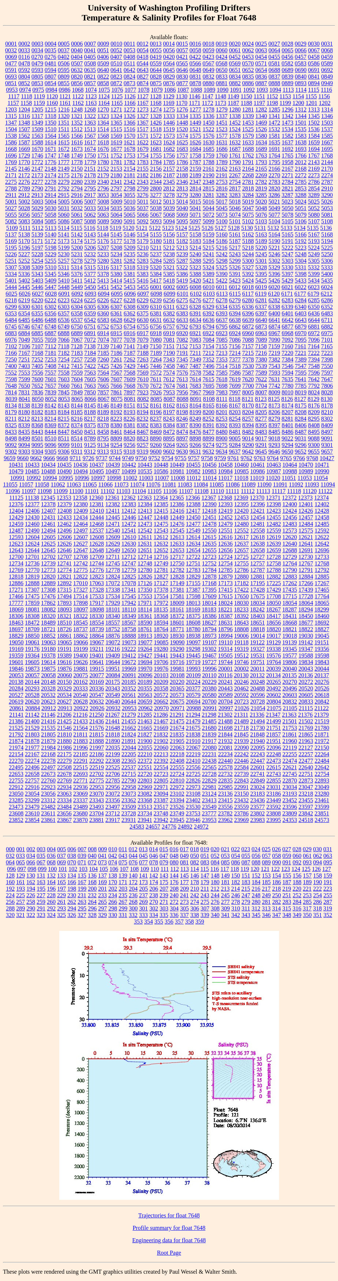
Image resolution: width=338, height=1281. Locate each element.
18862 (80, 636)
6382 (169, 313)
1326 (129, 116)
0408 (129, 57)
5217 (235, 248)
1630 (208, 142)
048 (174, 856)
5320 (156, 267)
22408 (177, 761)
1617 (90, 142)
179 (204, 882)
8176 (314, 405)
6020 (274, 287)
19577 (289, 655)
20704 (225, 701)
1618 (103, 142)
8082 (143, 399)
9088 (314, 438)
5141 (64, 234)
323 (41, 915)
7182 (64, 353)
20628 (80, 701)
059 (286, 856)
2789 (24, 188)
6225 (90, 300)
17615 (225, 596)
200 (92, 889)
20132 (257, 675)
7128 (76, 346)
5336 (24, 274)
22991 (241, 787)
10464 (289, 465)
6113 (222, 294)
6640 (261, 320)
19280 (161, 649)
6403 (301, 313)
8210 (327, 412)
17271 (16, 590)
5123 (168, 228)
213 (225, 889)
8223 (116, 419)
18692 (322, 622)
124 (296, 869)
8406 (301, 425)
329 (102, 915)
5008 (103, 201)
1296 (287, 109)
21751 (273, 728)
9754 (167, 458)
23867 (64, 820)
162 (30, 882)
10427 (327, 458)
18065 (322, 603)
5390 (222, 274)
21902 (161, 741)
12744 (96, 563)
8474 (182, 432)
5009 (116, 201)
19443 (177, 655)
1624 (169, 142)
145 (184, 875)
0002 (24, 44)
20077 (97, 675)
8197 (169, 412)
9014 (248, 438)
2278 (50, 182)
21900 (145, 741)
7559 (77, 372)
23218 (305, 794)
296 (92, 908)
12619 (273, 537)
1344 (301, 116)
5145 (116, 234)
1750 (90, 155)
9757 (194, 458)
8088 (182, 399)
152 (256, 875)
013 (143, 849)
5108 (327, 221)
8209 (314, 412)
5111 (25, 228)
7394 (314, 359)
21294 (192, 715)
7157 (248, 346)
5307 (11, 267)
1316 (24, 116)
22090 (241, 747)
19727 (209, 662)
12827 (161, 576)
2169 (314, 169)
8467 (143, 432)
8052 (51, 399)
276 (215, 902)
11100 (76, 491)
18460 (322, 616)
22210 (145, 754)
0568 (222, 63)
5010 (129, 201)
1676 (103, 149)
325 (61, 915)
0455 (274, 57)
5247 (287, 254)
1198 (272, 103)
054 (235, 856)
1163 (91, 103)
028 (297, 849)
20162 (80, 682)
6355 (37, 313)
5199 (64, 248)
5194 (327, 241)
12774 (64, 570)
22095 (257, 747)
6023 (314, 287)
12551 (225, 530)
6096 (130, 294)
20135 (289, 675)
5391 (235, 274)
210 (194, 889)
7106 (24, 346)
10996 (82, 478)
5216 (222, 248)
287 (327, 902)
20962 (145, 708)
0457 (301, 57)
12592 (322, 530)
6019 (261, 287)
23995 (273, 820)
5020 (261, 201)
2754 (235, 182)
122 (275, 869)
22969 (145, 787)
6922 (208, 333)
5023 (287, 201)
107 (124, 869)
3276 (143, 195)
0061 (235, 50)
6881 (314, 326)
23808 (273, 813)
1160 (52, 103)
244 (215, 895)
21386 (16, 721)
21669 (161, 728)
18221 (225, 609)
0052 (116, 50)
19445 (193, 655)
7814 (11, 392)
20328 (48, 688)
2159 (195, 169)
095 (327, 862)
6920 (182, 333)
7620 (248, 379)
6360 (103, 313)
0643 (143, 70)
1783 (143, 162)
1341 (274, 116)
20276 (322, 682)
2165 (261, 169)
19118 (241, 642)
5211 (155, 248)
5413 (103, 280)
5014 (182, 201)
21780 (322, 728)
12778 (112, 570)
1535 (301, 129)
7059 (50, 340)
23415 (225, 800)
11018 (241, 478)
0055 (156, 50)
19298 (193, 649)
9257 (143, 445)
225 (20, 895)
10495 (96, 471)
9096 (50, 445)
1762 (248, 155)
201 (102, 889)
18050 (273, 603)
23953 (209, 820)
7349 (195, 359)
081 (184, 862)
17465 (322, 590)
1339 (248, 116)
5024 (301, 201)
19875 (48, 669)
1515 (116, 129)
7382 (274, 359)
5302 (274, 261)
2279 (64, 182)
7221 (301, 353)
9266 (195, 445)
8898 (195, 438)
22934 (64, 787)
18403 (257, 616)
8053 (64, 399)
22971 (161, 787)
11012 (193, 478)
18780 (193, 629)
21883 (80, 741)
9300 (314, 445)
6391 (195, 313)
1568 (103, 136)
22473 (273, 761)
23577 (257, 807)
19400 (80, 655)
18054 (289, 603)
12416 (177, 511)
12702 (48, 557)
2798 (129, 188)
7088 (248, 340)
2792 (64, 188)
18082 (48, 609)
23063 (64, 794)
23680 (80, 813)
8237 (156, 419)
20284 (16, 688)
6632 (169, 320)
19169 (16, 649)
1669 (24, 149)
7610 (143, 379)
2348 (208, 182)
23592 (273, 807)
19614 (48, 662)
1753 (129, 155)
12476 (177, 524)
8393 (235, 425)
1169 (168, 103)
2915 (64, 195)
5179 (143, 241)
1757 (182, 155)
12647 (80, 550)
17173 (225, 583)
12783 (193, 570)
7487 (195, 366)
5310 (50, 267)
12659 (273, 550)
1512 (77, 129)
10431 (16, 465)
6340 (301, 307)
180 (215, 882)
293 (61, 908)
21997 (96, 747)
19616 (64, 662)
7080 (156, 340)
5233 (103, 254)
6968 (287, 333)
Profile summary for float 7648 (168, 1228)
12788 (273, 570)
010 (112, 849)
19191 (64, 649)
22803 (145, 780)
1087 (183, 90)
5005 (64, 201)
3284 (248, 195)
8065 (77, 399)
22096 (273, 747)
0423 (208, 57)
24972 (201, 826)
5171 (37, 241)
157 (307, 875)
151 (245, 875)
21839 (209, 734)
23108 (193, 794)
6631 (156, 320)
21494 (257, 721)
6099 (169, 294)
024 (256, 849)
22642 (322, 767)
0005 (64, 44)
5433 (301, 280)
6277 (208, 300)
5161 (235, 234)
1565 (64, 136)
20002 (241, 669)
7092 (287, 340)
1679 (143, 149)
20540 (80, 695)
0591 (11, 70)
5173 (64, 241)
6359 (90, 313)
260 (51, 902)
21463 (145, 721)
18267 (273, 609)
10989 (305, 471)
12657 (241, 550)
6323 (182, 307)
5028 (24, 208)
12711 (112, 557)
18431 (289, 616)
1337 (222, 116)
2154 (129, 169)
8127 (300, 399)
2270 (274, 175)
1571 (143, 136)
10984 (225, 471)
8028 (327, 392)
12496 (64, 530)
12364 (160, 497)
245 (225, 895)
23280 (322, 794)
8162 (169, 405)
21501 (289, 721)
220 (297, 889)
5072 (208, 215)
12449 (177, 517)
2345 (169, 182)
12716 (161, 557)
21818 (112, 734)
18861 (64, 636)
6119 (260, 294)
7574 (169, 372)
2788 (11, 188)
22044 (128, 747)
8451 (90, 432)
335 (163, 915)
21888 (96, 741)
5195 (11, 248)
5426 (274, 280)
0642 (129, 70)
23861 (48, 820)
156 (297, 875)
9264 (169, 445)
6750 (77, 326)
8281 (287, 419)
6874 (274, 326)
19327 (257, 649)
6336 (248, 307)
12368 (225, 497)
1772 (37, 162)
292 (51, 908)
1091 (235, 90)
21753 (289, 728)
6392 (208, 313)
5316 (103, 267)
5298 (222, 261)
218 (276, 889)
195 (41, 889)
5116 (89, 228)
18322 (80, 616)
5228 (37, 254)
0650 (222, 70)
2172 (24, 175)
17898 (80, 603)
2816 (222, 188)
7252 (37, 359)
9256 (129, 445)
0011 (129, 44)
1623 (156, 142)
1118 (26, 96)
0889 (287, 83)
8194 (143, 412)
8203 (235, 412)
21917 (209, 741)
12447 (145, 517)
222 (317, 889)
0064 (274, 50)
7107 (38, 346)
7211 (195, 353)
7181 (50, 353)
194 (30, 889)
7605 (90, 379)
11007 (162, 478)
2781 (248, 182)
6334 (222, 307)
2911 (10, 195)
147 (204, 875)
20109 (193, 675)
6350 (314, 307)
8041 (24, 399)
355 (158, 921)
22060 (161, 747)
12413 (145, 511)
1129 (168, 96)
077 (143, 862)
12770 (32, 570)
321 (20, 915)
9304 (37, 451)
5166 (301, 234)
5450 (90, 287)
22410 (193, 761)
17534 (112, 596)
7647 (327, 379)
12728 (273, 557)
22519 (96, 767)
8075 (117, 399)
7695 (208, 386)
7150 (155, 346)
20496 (289, 688)
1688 (248, 149)
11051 (289, 478)
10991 (17, 478)
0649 (208, 70)
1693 (301, 149)
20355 (145, 688)
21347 (273, 715)
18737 (80, 629)
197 (61, 889)
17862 (48, 603)
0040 (77, 50)
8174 (287, 405)
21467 (161, 721)
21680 (209, 728)
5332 (314, 267)
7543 (274, 366)
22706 (112, 774)
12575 (305, 530)
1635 (274, 142)
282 (276, 902)
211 (204, 889)
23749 (177, 813)
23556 (225, 807)
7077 (116, 340)
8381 (129, 425)
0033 (24, 50)
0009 (103, 44)
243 (204, 895)
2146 (24, 169)
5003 (37, 201)
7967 (195, 392)
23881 (96, 820)
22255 (289, 754)
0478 (24, 63)
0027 (274, 44)
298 (112, 908)
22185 (80, 754)
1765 (287, 155)
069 (61, 862)
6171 (287, 294)
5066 (143, 215)
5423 (235, 280)
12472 (128, 524)
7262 (129, 359)
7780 (287, 386)
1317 (37, 116)
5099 (208, 221)
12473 (145, 524)
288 (10, 908)
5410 (64, 280)
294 (71, 908)
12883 (289, 576)
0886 (248, 83)
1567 (90, 136)
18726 (64, 629)
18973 (209, 636)
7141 (129, 346)
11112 (248, 491)
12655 (209, 550)
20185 (128, 682)
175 (163, 882)
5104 (274, 221)
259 (41, 902)
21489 (241, 721)
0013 (156, 44)
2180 (116, 175)
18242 (257, 609)
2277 (37, 182)
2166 (274, 169)
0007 (90, 44)
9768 (312, 458)
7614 (195, 379)
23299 (32, 800)
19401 (96, 655)
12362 (128, 497)
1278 (208, 109)
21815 (96, 734)
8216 (77, 419)
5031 (64, 208)
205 (143, 889)
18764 (161, 629)
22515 (80, 767)
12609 (112, 537)
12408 (64, 511)
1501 (301, 123)
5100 (222, 221)
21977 (32, 747)
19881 (80, 669)
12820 (48, 576)
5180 (156, 241)
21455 (128, 721)
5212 (169, 248)
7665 (103, 386)
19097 (193, 642)
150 (235, 875)
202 (112, 889)
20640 (112, 701)
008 (92, 849)
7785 (301, 386)
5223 (301, 248)
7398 (327, 359)
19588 (305, 655)
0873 (129, 83)
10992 (33, 478)
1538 (11, 136)
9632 (208, 451)
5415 (129, 280)
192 (10, 889)
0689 (287, 70)
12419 (225, 511)
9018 (274, 438)
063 (327, 856)
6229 (143, 300)
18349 (128, 616)
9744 (115, 458)
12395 (241, 504)
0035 (50, 50)
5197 (37, 248)
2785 (301, 182)
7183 (77, 353)
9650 (287, 451)
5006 (77, 201)
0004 (50, 44)
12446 (128, 517)
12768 (322, 563)
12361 (112, 497)
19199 (80, 649)
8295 (314, 419)
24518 (305, 820)
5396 (274, 274)
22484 (322, 761)
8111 (222, 399)
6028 (51, 294)
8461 (116, 432)
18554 (96, 622)
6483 (327, 313)
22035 (112, 747)
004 (51, 849)
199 (82, 889)
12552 (241, 530)
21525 (16, 728)
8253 (222, 419)
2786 (314, 182)
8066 (90, 399)
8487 (301, 432)
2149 (64, 169)
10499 (128, 471)
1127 (143, 96)
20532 (48, 695)
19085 (161, 642)
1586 (11, 142)
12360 (96, 497)
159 (327, 875)
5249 (314, 254)
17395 (209, 590)
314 (276, 908)
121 (265, 869)
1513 (90, 129)
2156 (156, 169)
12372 (289, 497)
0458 (314, 57)
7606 (103, 379)
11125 (16, 497)
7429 (129, 366)
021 (225, 849)
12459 (16, 524)
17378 (161, 590)
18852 (48, 636)
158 (317, 875)
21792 (16, 734)
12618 (257, 537)
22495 (16, 767)
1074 (91, 90)
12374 (321, 497)
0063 (261, 50)
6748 (50, 326)
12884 (305, 576)
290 (30, 908)
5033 (90, 208)
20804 (273, 701)
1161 (65, 103)
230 (71, 895)
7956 (182, 392)
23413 (209, 800)
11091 (280, 484)
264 (92, 902)
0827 (143, 76)
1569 (116, 136)
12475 (161, 524)
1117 (13, 96)
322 (30, 915)
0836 (261, 76)
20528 (32, 695)
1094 (275, 90)
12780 (145, 570)
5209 (129, 248)
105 (103, 869)
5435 (327, 280)
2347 (195, 182)
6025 (11, 294)
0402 (64, 57)
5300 (248, 261)
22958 (128, 787)
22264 (322, 754)
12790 (289, 570)
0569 (235, 63)
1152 (272, 96)
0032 (11, 50)
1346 (327, 116)
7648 (11, 386)
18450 (305, 616)
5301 (261, 261)
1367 (143, 123)
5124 (181, 228)
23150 (241, 794)
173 (143, 882)
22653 (16, 774)
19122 (257, 642)
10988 (289, 471)
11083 (185, 484)
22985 (225, 787)
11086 (232, 484)
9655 (314, 451)
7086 (235, 340)
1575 (195, 136)
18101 (113, 609)
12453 (241, 517)
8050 (38, 399)
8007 (261, 392)
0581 (274, 63)
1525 (248, 129)
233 (102, 895)
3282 (222, 195)
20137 (321, 675)
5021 (274, 201)
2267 (235, 175)
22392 (161, 761)
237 (143, 895)
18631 (225, 622)
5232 (90, 254)
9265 (182, 445)
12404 (16, 511)
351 (317, 915)
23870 (80, 820)
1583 (301, 136)
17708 (273, 596)
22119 (289, 747)
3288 (301, 195)
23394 (177, 800)
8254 (235, 419)
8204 (248, 412)
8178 (327, 405)
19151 (321, 642)
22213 (161, 754)
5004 (50, 201)
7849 (77, 392)
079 (163, 862)
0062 (248, 50)
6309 (143, 307)
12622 (322, 537)
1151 (259, 96)
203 (123, 889)
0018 (208, 44)
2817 (235, 188)
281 (266, 902)
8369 (50, 425)
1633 (248, 142)
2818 (248, 188)
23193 (289, 794)
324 (51, 915)
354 (148, 921)
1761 (235, 155)
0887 (261, 83)
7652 (37, 386)
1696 (11, 155)
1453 (248, 123)
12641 (305, 544)
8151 (129, 405)
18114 (145, 609)
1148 (220, 96)
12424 (289, 511)
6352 (327, 307)
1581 (274, 136)
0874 (143, 83)
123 (285, 869)
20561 (128, 695)
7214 (235, 353)
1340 (261, 116)
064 (10, 862)
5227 (24, 254)
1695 (327, 149)
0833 (222, 76)
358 (189, 921)
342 (235, 915)
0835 (248, 76)
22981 (209, 787)
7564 (103, 372)
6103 (209, 294)
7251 (24, 359)
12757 (257, 563)
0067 (314, 50)
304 (174, 908)
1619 (116, 142)
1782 (129, 162)
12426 (305, 511)
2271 (287, 175)
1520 (182, 129)
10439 (112, 465)
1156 (324, 96)
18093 (64, 609)
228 (51, 895)
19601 (16, 662)
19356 (322, 649)
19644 (112, 662)
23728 (128, 813)
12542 (145, 530)
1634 (261, 142)
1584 (314, 136)
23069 (80, 794)
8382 (143, 425)
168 (92, 882)
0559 (156, 63)
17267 (322, 583)
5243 (235, 254)
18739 (96, 629)
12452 (225, 517)
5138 (24, 234)
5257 (64, 261)
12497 (80, 530)
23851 (322, 813)
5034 (103, 208)
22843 (241, 780)
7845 (64, 392)
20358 (161, 688)
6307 (116, 307)
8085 (156, 399)
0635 (90, 70)
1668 (11, 149)
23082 (145, 794)
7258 (90, 359)
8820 (129, 438)
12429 (16, 517)
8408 (314, 425)
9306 (64, 451)
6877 (287, 326)
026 (276, 849)
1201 (311, 103)
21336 (257, 715)
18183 (209, 609)
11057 (26, 484)
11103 (123, 491)
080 (174, 862)
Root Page (169, 1253)
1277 (195, 109)
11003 (146, 478)
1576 (208, 136)
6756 (156, 326)
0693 (11, 76)
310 (235, 908)
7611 (155, 379)
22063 (177, 747)
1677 (116, 149)
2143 (314, 162)
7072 (90, 340)
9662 (36, 458)
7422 (90, 366)
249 (266, 895)
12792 (322, 570)
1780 (103, 162)
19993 (193, 669)
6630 (143, 320)
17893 (64, 603)
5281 (116, 261)
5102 (248, 221)
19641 (96, 662)
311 (245, 908)
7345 (182, 359)
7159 (274, 346)
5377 (90, 274)
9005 (235, 438)
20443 (225, 688)
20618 (322, 695)
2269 (261, 175)
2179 (103, 175)
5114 (63, 228)
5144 (103, 234)
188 (297, 882)
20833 (305, 701)
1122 (78, 96)
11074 (137, 484)
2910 (327, 188)
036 (51, 856)
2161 (208, 169)
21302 (225, 715)
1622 (143, 142)
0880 (208, 83)
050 (194, 856)
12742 (80, 563)
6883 (11, 333)
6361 (116, 313)
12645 (48, 550)
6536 (64, 320)
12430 (32, 517)
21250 (96, 715)
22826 (193, 780)
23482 (48, 807)
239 (163, 895)
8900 (222, 438)
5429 (287, 280)
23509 (128, 807)
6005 (182, 287)
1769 (11, 162)
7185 (103, 353)
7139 (103, 346)
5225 (327, 248)
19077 (145, 642)
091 (286, 862)
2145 (11, 169)
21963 (305, 741)
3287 (287, 195)
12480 (241, 524)
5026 (327, 201)
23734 (145, 813)
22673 (48, 774)
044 (133, 856)
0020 (235, 44)
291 (41, 908)
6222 (50, 300)
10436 (80, 465)
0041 (90, 50)
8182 (37, 412)
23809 (289, 813)
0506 (64, 63)
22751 (305, 774)
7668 (129, 386)
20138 (16, 682)
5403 (37, 280)
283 (286, 902)
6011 (221, 287)
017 (184, 849)
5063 (103, 215)
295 (82, 908)
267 (123, 902)
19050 (16, 642)
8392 (222, 425)
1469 (261, 123)
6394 (235, 313)
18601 (177, 622)
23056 (48, 794)
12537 (96, 530)
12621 (305, 537)
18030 (241, 603)
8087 (169, 399)
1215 (50, 109)
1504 (11, 129)
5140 (50, 234)
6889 (77, 333)
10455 (193, 465)
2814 (195, 188)
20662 (161, 701)
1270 (103, 109)
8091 (196, 399)
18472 (32, 622)
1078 (143, 90)
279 (245, 902)
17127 (161, 583)
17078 (128, 583)
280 (256, 902)
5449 (77, 287)
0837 (274, 76)
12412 (128, 511)
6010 (208, 287)
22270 (16, 761)
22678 (64, 774)
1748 (64, 155)
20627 (64, 701)
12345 (48, 497)
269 (143, 902)
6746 (24, 326)
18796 (225, 629)
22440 (225, 761)
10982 (193, 471)
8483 (261, 432)
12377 (32, 504)
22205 (128, 754)
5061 (77, 215)
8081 (130, 399)
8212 (24, 419)
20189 (145, 682)
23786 (241, 813)
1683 (182, 149)
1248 (77, 109)
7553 (24, 372)
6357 (64, 313)
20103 (161, 675)
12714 (145, 557)
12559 (273, 530)
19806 (289, 662)
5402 (24, 280)
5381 (129, 274)
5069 (182, 215)
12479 (225, 524)
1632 (235, 142)
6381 (156, 313)
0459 (327, 57)
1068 (77, 90)
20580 (209, 695)
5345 (50, 274)
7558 (64, 372)
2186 (156, 175)
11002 (130, 478)
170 (112, 882)
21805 (48, 734)
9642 (248, 451)
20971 (177, 708)
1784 (156, 162)
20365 (177, 688)
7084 (208, 340)
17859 (32, 603)
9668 (62, 458)
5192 (301, 241)
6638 (235, 320)
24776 (169, 826)
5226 (11, 254)
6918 (156, 333)
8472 (169, 432)
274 (194, 902)
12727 (257, 557)
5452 (116, 287)
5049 (274, 208)
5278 (77, 261)
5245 (261, 254)
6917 (143, 333)
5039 (169, 208)
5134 (299, 228)
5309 (37, 267)
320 (10, 915)
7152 (182, 346)
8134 (11, 405)
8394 (248, 425)
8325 (11, 425)
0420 (169, 57)
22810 (177, 780)
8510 (50, 438)
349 (297, 915)
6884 (24, 333)
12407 (48, 511)
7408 (50, 366)
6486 (37, 320)
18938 (193, 636)
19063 (48, 642)
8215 (64, 419)
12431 (48, 517)
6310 (156, 307)
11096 (12, 491)
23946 (193, 820)
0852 (24, 83)
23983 (257, 820)
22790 (128, 780)
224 (10, 895)
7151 (168, 346)
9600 (156, 451)
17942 (128, 603)
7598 (11, 379)
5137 (11, 234)
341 (225, 915)
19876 (64, 669)
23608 (16, 813)
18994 (225, 636)
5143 (90, 234)
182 (235, 882)
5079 (301, 215)
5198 (50, 248)
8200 (208, 412)
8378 (103, 425)
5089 (103, 221)
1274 (156, 109)
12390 (209, 504)
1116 (326, 90)
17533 (96, 596)
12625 (48, 544)
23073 (128, 794)
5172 (50, 241)
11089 (248, 484)
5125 (194, 228)
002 (30, 849)
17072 (112, 583)
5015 (195, 201)
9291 (261, 445)
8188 (90, 412)
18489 (48, 622)
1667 (327, 142)
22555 (177, 767)
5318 (129, 267)
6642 (287, 320)
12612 (161, 537)
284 (297, 902)
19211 (96, 649)
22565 (209, 767)
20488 (257, 688)
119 (244, 869)
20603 (289, 695)
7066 (64, 340)
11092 (296, 484)
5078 (287, 215)
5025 (314, 201)
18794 (209, 629)
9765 (286, 458)
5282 (129, 261)
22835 (225, 780)
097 (21, 869)
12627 (80, 544)
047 (163, 856)
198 (71, 889)
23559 (241, 807)
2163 (235, 169)
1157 (13, 103)
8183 (50, 412)
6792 (182, 326)
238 (153, 895)
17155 (193, 583)
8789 (90, 438)
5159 (208, 234)
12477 (193, 524)
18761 (145, 629)
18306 (16, 616)
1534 (287, 129)
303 (163, 908)
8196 (156, 412)
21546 (64, 728)
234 (112, 895)
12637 (241, 544)
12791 (305, 570)
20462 (241, 688)
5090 (116, 221)
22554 (161, 767)
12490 (32, 530)
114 (194, 869)
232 (92, 895)
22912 (16, 787)
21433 (80, 721)
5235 (129, 254)
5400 (327, 274)
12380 (80, 504)
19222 (128, 649)
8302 (327, 419)
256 (10, 902)
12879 (225, 576)
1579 (248, 136)
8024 (314, 392)
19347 (305, 649)
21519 (322, 721)
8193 (129, 412)
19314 (225, 649)
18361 (145, 616)
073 (102, 862)
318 (317, 908)
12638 (257, 544)
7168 (37, 353)
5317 (116, 267)
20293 (32, 688)
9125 (90, 445)
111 (165, 869)
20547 (96, 695)
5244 (248, 254)
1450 (208, 123)
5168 (327, 234)
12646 (64, 550)
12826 (145, 576)
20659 (145, 701)
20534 (64, 695)
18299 (321, 609)
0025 (261, 44)
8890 (156, 438)
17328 (96, 590)
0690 (301, 70)
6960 (248, 333)
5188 (248, 241)
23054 (32, 794)
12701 (32, 557)
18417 (273, 616)
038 (71, 856)
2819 (261, 188)
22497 (48, 767)
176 (174, 882)
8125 (274, 399)
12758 (273, 563)
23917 (112, 820)
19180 (48, 649)
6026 (24, 294)
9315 (116, 451)
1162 (78, 103)
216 (256, 889)
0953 (12, 90)
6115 (235, 294)
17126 (145, 583)
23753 (193, 813)
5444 (11, 287)
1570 (129, 136)
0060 (222, 50)
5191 (287, 241)
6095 (117, 294)
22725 (193, 774)
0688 (274, 70)
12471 (112, 524)
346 (266, 915)
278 (235, 902)
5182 (182, 241)
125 (306, 869)
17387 (193, 590)
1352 (77, 123)
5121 (141, 228)
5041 (195, 208)
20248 (257, 682)
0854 (50, 83)
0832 (208, 76)
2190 (208, 175)
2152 (103, 169)
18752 (112, 629)
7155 (221, 346)
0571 (261, 63)
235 (123, 895)
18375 (193, 616)
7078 (129, 340)
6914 (103, 333)
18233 (241, 609)
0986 (64, 90)
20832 (289, 701)
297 (102, 908)
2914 (50, 195)
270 (153, 902)
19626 (80, 662)
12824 (112, 576)
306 (194, 908)
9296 (301, 445)
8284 (301, 419)
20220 (177, 682)
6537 (77, 320)
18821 (289, 629)
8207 (287, 412)
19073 (129, 642)
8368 (37, 425)
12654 (193, 550)
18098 (97, 609)
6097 (143, 294)
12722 (193, 557)
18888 (128, 636)
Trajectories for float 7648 (169, 1215)
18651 (257, 622)
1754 (143, 155)
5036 (129, 208)
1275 (169, 109)
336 (174, 915)
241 (184, 895)
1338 (235, 116)
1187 (233, 103)
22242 (241, 754)
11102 (108, 491)
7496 (208, 366)
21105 (290, 708)
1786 (182, 162)
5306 (327, 261)
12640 (289, 544)
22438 (209, 761)
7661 (77, 386)
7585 (222, 372)
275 (204, 902)
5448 (64, 287)
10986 (257, 471)
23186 (273, 794)
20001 (225, 669)
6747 (37, 326)
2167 (287, 169)
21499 (273, 721)
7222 (314, 353)
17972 (161, 603)
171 (123, 882)
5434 (314, 280)
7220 (287, 353)
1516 (129, 129)
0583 (301, 63)
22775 (96, 780)
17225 (273, 583)
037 (61, 856)
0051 (103, 50)
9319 (143, 451)
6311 (168, 307)
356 (169, 921)
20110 (209, 675)
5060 (64, 215)
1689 (261, 149)
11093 (312, 484)
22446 (241, 761)
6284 (301, 300)
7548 (314, 366)
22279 (64, 761)
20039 (273, 669)
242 (194, 895)
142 (153, 875)
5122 (155, 228)
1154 (298, 96)
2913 (37, 195)
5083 (24, 221)
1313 (314, 109)
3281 (208, 195)
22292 (96, 761)
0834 (235, 76)
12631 (145, 544)
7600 (37, 379)
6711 (327, 320)
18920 (161, 636)
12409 (80, 511)
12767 (305, 563)
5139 (37, 234)
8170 (248, 405)
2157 (169, 169)
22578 (225, 767)
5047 (248, 208)
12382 (112, 504)
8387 (182, 425)
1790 (235, 162)
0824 (129, 76)
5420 (195, 280)
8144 (77, 405)
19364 (32, 655)
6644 (314, 320)
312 (256, 908)
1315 (11, 116)
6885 (37, 333)
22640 (305, 767)
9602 (169, 451)
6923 (222, 333)
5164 (274, 234)
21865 (305, 734)
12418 (209, 511)
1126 (129, 96)
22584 (241, 767)
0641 (116, 70)
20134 (273, 675)
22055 (145, 747)
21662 (128, 728)
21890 (112, 741)
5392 (248, 274)
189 (307, 882)
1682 (169, 149)
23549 (209, 807)
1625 (182, 142)
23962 (225, 820)
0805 (37, 76)
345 (256, 915)
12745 (112, 563)
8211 (10, 419)
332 (133, 915)
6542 (90, 320)
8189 (103, 412)
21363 (289, 715)
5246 (274, 254)
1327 (143, 116)
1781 (116, 162)
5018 (235, 201)
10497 (112, 471)
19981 (177, 669)
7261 (116, 359)
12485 (322, 524)
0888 (274, 83)
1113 (288, 90)
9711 (75, 458)
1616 (77, 142)
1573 (169, 136)
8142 (50, 405)
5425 (261, 280)
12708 (80, 557)
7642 (314, 379)
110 (154, 869)
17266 (305, 583)
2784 (287, 182)
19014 (257, 636)
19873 (32, 669)
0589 (327, 63)
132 (51, 875)
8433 (11, 432)
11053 (304, 478)
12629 (112, 544)
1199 (285, 103)
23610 (32, 813)
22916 (32, 787)
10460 (241, 465)
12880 (241, 576)
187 (286, 882)
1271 (116, 109)
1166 (129, 103)
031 (327, 849)
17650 (241, 596)
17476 (48, 596)
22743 (273, 774)
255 (327, 895)
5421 (208, 280)
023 (245, 849)
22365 (128, 761)
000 (10, 849)
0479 (37, 63)
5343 (37, 274)
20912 (48, 708)
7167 (24, 353)
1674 (90, 149)
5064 (116, 215)
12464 (80, 524)
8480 (222, 432)
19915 (96, 669)
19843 (322, 662)
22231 (209, 754)
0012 (143, 44)
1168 (155, 103)
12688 (289, 550)
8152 (143, 405)
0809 (64, 76)
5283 (143, 261)
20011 (257, 669)
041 (102, 856)
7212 (208, 353)
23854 (32, 820)
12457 (305, 517)
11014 (209, 478)
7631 (274, 379)
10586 (161, 471)
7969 (208, 392)
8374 (77, 425)
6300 (24, 307)
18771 (177, 629)
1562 (24, 136)
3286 (274, 195)
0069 (11, 57)
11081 (169, 484)
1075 (104, 90)
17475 (32, 596)
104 (93, 869)
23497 (112, 807)
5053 (327, 208)
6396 (248, 313)
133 (61, 875)
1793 (261, 162)
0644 (156, 70)
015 (163, 849)
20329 (64, 688)
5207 (103, 248)
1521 (195, 129)
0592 (24, 70)
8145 (90, 405)
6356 (50, 313)
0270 (37, 57)
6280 (248, 300)
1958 (287, 162)
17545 (128, 596)
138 (112, 875)
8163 (182, 405)
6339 (287, 307)
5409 (50, 280)
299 (123, 908)
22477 (305, 761)
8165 (208, 405)
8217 (90, 419)
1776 (50, 162)
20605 (305, 695)
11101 (92, 491)
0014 (169, 44)
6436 (314, 313)
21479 (193, 721)
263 (82, 902)
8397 (274, 425)
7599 (24, 379)
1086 (170, 90)
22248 (273, 754)
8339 (24, 425)
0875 (156, 83)
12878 (209, 576)
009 (102, 849)
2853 (301, 188)
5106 (301, 221)
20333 (80, 688)
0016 (195, 44)
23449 (273, 800)
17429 (273, 590)
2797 (116, 188)
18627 (209, 622)
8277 (261, 419)
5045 (222, 208)
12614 (193, 537)
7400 (11, 366)
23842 (305, 813)
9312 (90, 451)
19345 (289, 649)
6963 (261, 333)
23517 (161, 807)
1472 (274, 123)
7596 (314, 372)
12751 (193, 563)
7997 (235, 392)
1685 (208, 149)
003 (41, 849)
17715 (289, 596)
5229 (50, 254)
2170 (327, 169)
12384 (145, 504)
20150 (64, 682)
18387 (225, 616)
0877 (182, 83)
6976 (11, 340)
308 (215, 908)
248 (256, 895)
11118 (294, 491)
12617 (241, 537)
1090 (222, 90)
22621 (289, 767)
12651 (145, 550)
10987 (273, 471)
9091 (327, 438)
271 (163, 902)
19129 (273, 642)
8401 (287, 425)
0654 (261, 70)
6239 (156, 300)
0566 (195, 63)
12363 (144, 497)
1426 (156, 123)
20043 (305, 669)
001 (20, 849)
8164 (195, 405)
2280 (77, 182)
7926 (156, 392)
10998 (114, 478)
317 (307, 908)
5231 (77, 254)
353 (138, 921)
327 (82, 915)
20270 (289, 682)
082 (194, 862)
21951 (273, 741)
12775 (80, 570)
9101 (77, 445)
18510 (64, 622)
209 (184, 889)
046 (153, 856)
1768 (327, 155)
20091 (129, 675)
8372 (64, 425)
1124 (103, 96)
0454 (261, 57)
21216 (80, 715)
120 (255, 869)
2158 (182, 169)
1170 (181, 103)
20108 (177, 675)
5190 (274, 241)
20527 (16, 695)
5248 (301, 254)
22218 (177, 754)
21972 (322, 741)
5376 (77, 274)
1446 (169, 123)
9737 (102, 458)
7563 (90, 372)
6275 (182, 300)
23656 (64, 813)
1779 (90, 162)
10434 (48, 465)
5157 (182, 234)
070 (71, 862)
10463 (273, 465)
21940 (257, 741)
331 (123, 915)
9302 (11, 451)
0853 (37, 83)
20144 (32, 682)
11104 (139, 491)
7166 (11, 353)
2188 (182, 175)
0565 (182, 63)
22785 (112, 780)
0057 (182, 50)
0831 (195, 76)
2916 (77, 195)
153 (266, 875)
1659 (314, 142)
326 (71, 915)
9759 (220, 458)
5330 (287, 267)
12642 (322, 544)
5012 (156, 201)
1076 (117, 90)
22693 (80, 774)
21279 (128, 715)
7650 (24, 386)
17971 (145, 603)
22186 (96, 754)
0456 (287, 57)
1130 (181, 96)
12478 (209, 524)
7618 (222, 379)
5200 (77, 248)
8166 (222, 405)
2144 (327, 162)
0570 (248, 63)
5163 (261, 234)
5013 (169, 201)
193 (20, 889)
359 (199, 921)
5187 (235, 241)
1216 (64, 109)
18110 (129, 609)
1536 (314, 129)
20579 (193, 695)
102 (72, 869)
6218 (11, 300)
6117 (248, 294)
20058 (48, 675)
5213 (182, 248)
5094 (169, 221)
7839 (50, 392)
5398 (301, 274)
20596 (257, 695)
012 (133, 849)
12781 (161, 570)
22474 (289, 761)
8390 (195, 425)
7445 (143, 366)
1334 (182, 116)
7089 (261, 340)
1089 (209, 90)
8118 (234, 399)
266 (112, 902)
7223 (327, 353)
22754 (322, 774)
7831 (24, 392)
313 (266, 908)
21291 (176, 715)
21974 (16, 747)
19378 (48, 655)
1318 (50, 116)
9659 (9, 458)
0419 (156, 57)
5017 (222, 201)
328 (92, 915)
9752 (154, 458)
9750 (141, 458)
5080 (314, 215)
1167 (143, 103)
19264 (145, 649)
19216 (112, 649)
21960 (289, 741)
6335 (235, 307)
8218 (103, 419)
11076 (153, 484)
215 (245, 889)
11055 (10, 484)
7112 (50, 346)
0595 (64, 70)
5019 (248, 201)
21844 (225, 734)
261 (61, 902)
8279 (274, 419)
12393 (225, 504)
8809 (116, 438)
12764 (289, 563)
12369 (241, 497)
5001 (11, 201)
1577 (222, 136)
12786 (241, 570)
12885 (322, 576)
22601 (257, 767)
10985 (241, 471)
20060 (64, 675)
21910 (193, 741)
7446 (156, 366)
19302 (209, 649)
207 (163, 889)
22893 (322, 780)
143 (163, 875)
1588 (37, 142)
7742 (274, 386)
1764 (274, 155)
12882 (273, 576)
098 (31, 869)
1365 (116, 123)
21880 (64, 741)
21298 (209, 715)
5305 (314, 261)
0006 (77, 44)
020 (215, 849)
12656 (225, 550)
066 (30, 862)
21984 (48, 747)
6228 (129, 300)
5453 (129, 287)
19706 (161, 662)
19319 (241, 649)
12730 (305, 557)
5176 (103, 241)
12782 (177, 570)
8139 (37, 405)
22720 (145, 774)
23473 (16, 807)
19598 (322, 655)
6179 (313, 294)
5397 (287, 274)
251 (286, 895)
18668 (289, 622)
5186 (222, 241)
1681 (156, 149)
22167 (32, 754)
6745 (11, 326)
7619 (235, 379)
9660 (23, 458)
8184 (64, 412)
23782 (225, 813)
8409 (327, 425)
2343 (143, 182)
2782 (261, 182)
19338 (273, 649)
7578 (195, 372)
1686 (222, 149)
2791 (50, 188)
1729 (24, 155)
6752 (103, 326)
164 (51, 882)
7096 (314, 340)
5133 (286, 228)
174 (153, 882)
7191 (182, 353)
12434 (80, 517)
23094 (161, 794)
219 (286, 889)
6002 (169, 287)
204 (133, 889)
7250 (11, 359)
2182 (143, 175)
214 (235, 889)
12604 (32, 537)
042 (112, 856)
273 (184, 902)
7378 (248, 359)
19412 (128, 655)
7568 (129, 372)
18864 (96, 636)
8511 (63, 438)
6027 (38, 294)
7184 (90, 353)
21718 (241, 728)
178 (194, 882)
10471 (322, 465)
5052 (314, 208)
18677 (305, 622)
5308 (24, 267)
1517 (143, 129)
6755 (143, 326)
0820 (77, 76)
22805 (161, 780)
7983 (222, 392)
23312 (48, 800)
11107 (186, 491)
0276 (50, 57)
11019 (257, 478)
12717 (177, 557)
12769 (16, 570)
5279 (90, 261)
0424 (222, 57)
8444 (50, 432)
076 (133, 862)
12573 (289, 530)
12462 (64, 524)
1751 (103, 155)
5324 (208, 267)
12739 (48, 563)
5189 (261, 241)
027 (286, 849)
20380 (209, 688)
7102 (11, 346)
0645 (169, 70)
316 (297, 908)
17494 (64, 596)
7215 (248, 353)
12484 (305, 524)
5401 (11, 280)
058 (276, 856)
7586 (235, 372)
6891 (90, 333)
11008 (177, 478)
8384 (169, 425)
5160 (222, 234)
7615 (208, 379)
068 (51, 862)
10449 (177, 465)
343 (245, 915)
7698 (222, 386)
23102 (177, 794)
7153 (195, 346)
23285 (16, 800)
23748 (161, 813)
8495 (314, 432)
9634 (222, 451)
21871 (322, 734)
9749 (128, 458)
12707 (64, 557)
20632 (96, 701)
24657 (153, 826)
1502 (314, 123)
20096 (145, 675)
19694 (145, 662)
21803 (32, 734)
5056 (24, 215)
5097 (195, 221)
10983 (209, 471)
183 (245, 882)
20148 (48, 682)
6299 (11, 307)
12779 (128, 570)
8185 (77, 412)
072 (92, 862)
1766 (301, 155)
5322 (182, 267)
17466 (16, 596)
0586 (314, 63)
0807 (50, 76)
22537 (128, 767)
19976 (161, 669)
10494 (80, 471)
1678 (129, 149)
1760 (222, 155)
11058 (42, 484)
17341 (128, 590)
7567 (116, 372)
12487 (16, 530)
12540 (112, 530)
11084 (201, 484)
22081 (225, 747)
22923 (48, 787)
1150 (246, 96)
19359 (16, 655)
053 (225, 856)
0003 (37, 44)
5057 (37, 215)
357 (179, 921)
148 (215, 875)
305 (184, 908)
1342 (287, 116)
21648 (112, 728)
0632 (77, 70)
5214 (195, 248)
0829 (169, 76)
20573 (177, 695)
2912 (24, 195)
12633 (177, 544)
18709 (32, 629)
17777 (16, 603)
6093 (90, 294)
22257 (305, 754)
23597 (305, 807)
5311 (63, 267)
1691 (274, 149)
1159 (39, 103)
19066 (81, 642)
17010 (80, 583)
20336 (96, 688)
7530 (248, 366)
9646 (274, 451)
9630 (182, 451)
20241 (225, 682)
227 (41, 895)
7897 (129, 392)
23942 (161, 820)
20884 (32, 708)
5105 (287, 221)
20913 (64, 708)
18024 (225, 603)
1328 (156, 116)
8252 (208, 419)
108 (134, 869)
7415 (77, 366)
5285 (169, 261)
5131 (260, 228)
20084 (113, 675)
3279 (182, 195)
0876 (169, 83)
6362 (129, 313)
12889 (48, 583)
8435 (24, 432)
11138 (32, 497)
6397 (261, 313)
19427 (145, 655)
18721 (48, 629)
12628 (96, 544)
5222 (287, 248)
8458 (103, 432)
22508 (64, 767)
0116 (24, 57)
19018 (289, 636)
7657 (50, 386)
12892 (64, 583)
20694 (193, 701)
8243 (169, 419)
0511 (129, 63)
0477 (11, 63)
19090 (177, 642)
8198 (182, 412)
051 (204, 856)
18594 (161, 622)
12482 (273, 524)
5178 (129, 241)
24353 (289, 820)
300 (133, 908)
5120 (128, 228)
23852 (16, 820)
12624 (32, 544)
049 (184, 856)
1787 (195, 162)
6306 (103, 307)
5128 (234, 228)
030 (317, 849)
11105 (154, 491)
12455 (273, 517)
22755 (16, 780)
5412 (90, 280)
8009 (274, 392)
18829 (16, 636)
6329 (208, 307)
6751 (90, 326)
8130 (327, 399)
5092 (143, 221)
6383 (182, 313)
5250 (327, 254)
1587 (24, 142)
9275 (222, 445)
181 (225, 882)
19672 (128, 662)
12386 (177, 504)
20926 (97, 708)
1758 (195, 155)
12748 (145, 563)
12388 (193, 504)
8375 (90, 425)
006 (71, 849)
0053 (129, 50)
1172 (207, 103)
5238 (169, 254)
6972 (314, 333)
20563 (145, 695)
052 (215, 856)
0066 (301, 50)
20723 (241, 701)
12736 (32, 563)
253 (307, 895)
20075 (81, 675)
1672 (64, 149)
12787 (257, 570)
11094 (327, 484)
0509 (103, 63)
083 (204, 862)
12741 (64, 563)
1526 (261, 129)
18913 (145, 636)
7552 (11, 372)
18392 (241, 616)
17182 (241, 583)
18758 (128, 629)
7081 (169, 340)
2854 (314, 188)
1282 (261, 109)
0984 (51, 90)
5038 (156, 208)
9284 (235, 445)
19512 (241, 655)
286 (317, 902)
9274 (208, 445)
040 (92, 856)
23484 (64, 807)
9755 (181, 458)
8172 (261, 405)
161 (20, 882)
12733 (322, 557)
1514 (103, 129)
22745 (289, 774)
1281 (248, 109)
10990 (322, 471)
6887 (50, 333)
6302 (50, 307)
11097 (29, 491)
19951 (112, 669)
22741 (257, 774)
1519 (169, 129)
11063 (74, 484)
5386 (182, 274)
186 (276, 882)
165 (61, 882)
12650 (128, 550)
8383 (156, 425)
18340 (112, 616)
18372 (177, 616)
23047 (305, 787)
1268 (90, 109)
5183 (195, 241)
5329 (274, 267)
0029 (301, 44)
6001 (156, 287)
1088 (196, 90)
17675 (257, 596)
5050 (287, 208)
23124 (209, 794)
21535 (48, 728)
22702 (96, 774)
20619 (16, 701)
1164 (103, 103)
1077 (130, 90)
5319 (143, 267)
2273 (314, 175)
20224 (193, 682)
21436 (96, 721)
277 (225, 902)
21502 (305, 721)
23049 (322, 787)
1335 (195, 116)
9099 (64, 445)
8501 (37, 438)
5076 (261, 215)
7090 (274, 340)
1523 (222, 129)
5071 (195, 215)
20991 (209, 708)
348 (286, 915)
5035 (116, 208)
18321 (64, 616)
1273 (143, 109)
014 (153, 849)
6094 (103, 294)
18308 (32, 616)
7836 (37, 392)
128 (10, 875)
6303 (64, 307)
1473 (287, 123)
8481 (235, 432)
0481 (50, 63)
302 (153, 908)
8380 (116, 425)
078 (153, 862)
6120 (274, 294)
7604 (77, 379)
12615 (209, 537)
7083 (195, 340)
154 (276, 875)
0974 (25, 90)
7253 (50, 359)
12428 (322, 511)
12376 (16, 504)
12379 (64, 504)
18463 (16, 622)
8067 (103, 399)
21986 (64, 747)
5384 (156, 274)
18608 (193, 622)
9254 (116, 445)
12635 (209, 544)
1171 (194, 103)
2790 (37, 188)
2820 (274, 188)
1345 (314, 116)
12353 (64, 497)
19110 (225, 642)
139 (123, 875)
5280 (103, 261)
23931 (128, 820)
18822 (305, 629)
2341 (116, 182)
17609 (209, 596)
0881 (222, 83)
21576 (96, 728)
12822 (80, 576)
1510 (50, 129)
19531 (257, 655)
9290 (248, 445)
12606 (64, 537)
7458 (169, 366)
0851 (11, 83)
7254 (64, 359)
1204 (24, 109)
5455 (143, 287)
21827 (145, 734)
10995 (66, 478)
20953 (129, 708)
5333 (327, 267)
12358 (80, 497)
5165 (287, 234)
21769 (305, 728)
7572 (156, 372)
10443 (145, 465)
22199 (112, 754)
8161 (156, 405)
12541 (128, 530)
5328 (261, 267)
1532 (274, 129)
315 (286, 908)
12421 (257, 511)
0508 (90, 63)
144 (174, 875)
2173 (37, 175)
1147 (207, 96)
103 (83, 869)
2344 (156, 182)
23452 (289, 800)
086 (235, 862)
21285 (144, 715)
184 (256, 882)
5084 (37, 221)
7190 (169, 353)
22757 (32, 780)
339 (204, 915)
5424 (248, 280)
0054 (143, 50)
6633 (182, 320)
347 (276, 915)
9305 (50, 451)
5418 (169, 280)
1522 (208, 129)
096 (11, 869)
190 (317, 882)
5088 (90, 221)
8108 (209, 399)
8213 (37, 419)
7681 (182, 386)
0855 (64, 83)
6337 (261, 307)
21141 (16, 715)
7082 (182, 340)
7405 (37, 366)
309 (225, 908)
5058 (50, 215)
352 (327, 915)
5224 (314, 248)
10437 (96, 465)
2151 (90, 169)
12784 (209, 570)
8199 (195, 412)
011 (123, 849)
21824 (128, 734)
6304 (77, 307)
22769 (64, 780)
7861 (116, 392)
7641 (301, 379)
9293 (274, 445)
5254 (37, 261)
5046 (235, 208)
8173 (274, 405)
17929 (112, 603)
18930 (177, 636)
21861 (289, 734)
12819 (32, 576)
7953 (169, 392)
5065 (129, 215)
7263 (143, 359)
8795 (103, 438)
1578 (235, 136)
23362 (128, 800)
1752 (116, 155)
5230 (64, 254)
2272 (301, 175)
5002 (24, 201)
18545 (80, 622)
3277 (156, 195)
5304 (301, 261)
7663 (90, 386)
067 (41, 862)
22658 (32, 774)
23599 (322, 807)
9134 (103, 445)
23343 (96, 800)
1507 (24, 129)
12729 (289, 557)
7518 (235, 366)
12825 (128, 576)
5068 (169, 215)
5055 (11, 215)
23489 (80, 807)
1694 (314, 149)
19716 (177, 662)
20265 (273, 682)
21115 (306, 708)
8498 (11, 438)
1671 (50, 149)
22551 (145, 767)
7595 (301, 372)
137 (102, 875)
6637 (222, 320)
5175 (90, 241)
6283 (287, 300)
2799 (143, 188)
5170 (24, 241)
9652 (301, 451)
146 (194, 875)
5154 (143, 234)
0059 (208, 50)
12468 (96, 524)
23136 (225, 794)
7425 (103, 366)
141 (143, 875)
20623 (48, 701)
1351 (64, 123)
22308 (112, 761)
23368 (145, 800)
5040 (182, 208)
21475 (177, 721)
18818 (257, 629)
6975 (327, 333)
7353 (222, 359)
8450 (77, 432)
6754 (129, 326)
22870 (289, 780)
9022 (287, 438)
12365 (176, 497)
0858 (103, 83)
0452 (235, 57)
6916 (129, 333)
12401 (305, 504)
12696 (322, 550)
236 (133, 895)
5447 (50, 287)
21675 (193, 728)
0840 (301, 76)
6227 (116, 300)
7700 (248, 386)
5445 (24, 287)
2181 (129, 175)
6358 (77, 313)
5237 (156, 254)
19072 (113, 642)
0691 (314, 70)
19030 (305, 636)
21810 (64, 734)
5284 (156, 261)
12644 (32, 550)
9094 (24, 445)
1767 (314, 155)
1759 (208, 155)
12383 (128, 504)
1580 (261, 136)
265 (102, 902)
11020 (273, 478)
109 (144, 869)
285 (307, 902)
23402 (193, 800)
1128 (155, 96)
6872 (248, 326)
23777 (209, 813)
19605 (32, 662)
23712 (112, 813)
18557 (112, 622)
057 (266, 856)
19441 (161, 655)
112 (174, 869)
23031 (273, 787)
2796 (103, 188)
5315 (90, 267)
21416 (48, 721)
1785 (169, 162)
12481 (257, 524)
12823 (96, 576)
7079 (143, 340)
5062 (90, 215)
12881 (257, 576)
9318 (129, 451)
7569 (143, 372)
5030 (50, 208)
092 (297, 862)
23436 (257, 800)
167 (82, 882)
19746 (241, 662)
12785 (225, 570)
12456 (289, 517)
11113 (263, 491)
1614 (50, 142)
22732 (225, 774)
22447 (257, 761)
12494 (48, 530)
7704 (261, 386)
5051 (301, 208)
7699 (235, 386)
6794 (208, 326)
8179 (11, 412)
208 (174, 889)
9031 (301, 438)
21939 (241, 741)
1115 (313, 90)
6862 (235, 326)
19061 (32, 642)
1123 (91, 96)
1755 (156, 155)
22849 (257, 780)
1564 (50, 136)
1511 (63, 129)
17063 (96, 583)
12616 (225, 537)
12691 (305, 550)
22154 (16, 754)
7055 (37, 340)
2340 (103, 182)
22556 (193, 767)
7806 (327, 386)
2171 (11, 175)
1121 (65, 96)
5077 (274, 215)
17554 (161, 596)
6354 (24, 313)
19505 (225, 655)
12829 (193, 576)
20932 (113, 708)
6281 (261, 300)
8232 (143, 419)
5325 (222, 267)
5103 (261, 221)
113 (184, 869)
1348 (24, 123)
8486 (287, 432)
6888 (64, 333)
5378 (103, 274)
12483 (289, 524)
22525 (112, 767)
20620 (32, 701)
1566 (77, 136)
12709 (96, 557)
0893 (301, 83)
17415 (225, 590)
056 (256, 856)
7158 (261, 346)
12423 (273, 511)
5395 (261, 274)
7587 (248, 372)
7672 (156, 386)
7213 (222, 353)
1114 (301, 90)
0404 (77, 57)
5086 (64, 221)
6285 (314, 300)
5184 (208, 241)
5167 (314, 234)
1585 (327, 136)
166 (71, 882)
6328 (195, 307)
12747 (128, 563)
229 (61, 895)
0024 (248, 44)
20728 (257, 701)
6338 (274, 307)
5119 (115, 228)
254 (317, 895)
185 (266, 882)
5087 (77, 221)
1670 (37, 149)
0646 (182, 70)
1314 (327, 109)
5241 (208, 254)
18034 (257, 603)
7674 (169, 386)
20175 (112, 682)
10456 (209, 465)
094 (317, 862)
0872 (116, 83)
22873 (305, 780)
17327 (80, 590)
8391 (208, 425)
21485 (209, 721)
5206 (90, 248)
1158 (26, 103)
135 (82, 875)
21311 (241, 715)
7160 (287, 346)
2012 (301, 162)
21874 (16, 741)
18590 (145, 622)
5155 (156, 234)
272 (174, 902)
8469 (156, 432)
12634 (193, 544)
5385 (169, 274)
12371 (273, 497)
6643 (301, 320)
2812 (169, 188)
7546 (287, 366)
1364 (103, 123)
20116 (225, 675)
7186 (116, 353)
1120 (52, 96)
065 (20, 862)
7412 (64, 366)
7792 (314, 386)
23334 (64, 800)
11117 (279, 491)
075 (123, 862)
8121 (248, 399)
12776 (96, 570)
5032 (77, 208)
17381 (177, 590)
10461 (257, 465)
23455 (305, 800)
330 (112, 915)
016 (174, 849)
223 (327, 889)
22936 (80, 787)
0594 (50, 70)
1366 (129, 123)
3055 (129, 195)
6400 (274, 313)
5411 (76, 280)
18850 (32, 636)
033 (20, 856)
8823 (143, 438)
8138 (24, 405)
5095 (182, 221)
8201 (222, 412)
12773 (48, 570)
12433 (64, 517)
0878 (195, 83)
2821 (287, 188)
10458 (225, 465)
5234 (116, 254)
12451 (209, 517)
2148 (50, 169)
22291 (80, 761)
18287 (289, 609)
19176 (32, 649)
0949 (327, 83)
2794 (77, 188)
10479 (16, 471)
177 (184, 882)
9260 (156, 445)
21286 (160, 715)
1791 (248, 162)
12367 (209, 497)
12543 (161, 530)
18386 (209, 616)
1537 (327, 129)
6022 (301, 287)
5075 (248, 215)
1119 (39, 96)
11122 (325, 491)
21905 (177, 741)
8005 (248, 392)
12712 (128, 557)
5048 (261, 208)
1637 (287, 142)
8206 (274, 412)
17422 (241, 590)
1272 (129, 109)
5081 (327, 215)
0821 (90, 76)
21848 (257, 734)
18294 (305, 609)
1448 (182, 123)
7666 (116, 386)
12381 (96, 504)
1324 (116, 116)
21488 (225, 721)
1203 (11, 109)
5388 (195, 274)
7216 (261, 353)
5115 (76, 228)
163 (41, 882)
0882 (235, 83)
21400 (32, 721)
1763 (261, 155)
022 (235, 849)
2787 (327, 182)
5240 (195, 254)
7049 (24, 340)
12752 (209, 563)
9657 (327, 451)
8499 (24, 438)
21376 (305, 715)
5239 (182, 254)
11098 (44, 491)
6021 (287, 287)
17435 (289, 590)
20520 (305, 688)
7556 (37, 372)
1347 (11, 123)
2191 (222, 175)
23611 (48, 813)
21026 (241, 708)
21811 (80, 734)
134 (71, 875)
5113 (50, 228)
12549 (193, 530)
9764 (273, 458)
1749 (77, 155)
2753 (222, 182)
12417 (193, 511)
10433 (32, 465)
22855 (273, 780)
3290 (327, 195)
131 (41, 875)
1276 (182, 109)
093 (307, 862)
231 (82, 895)
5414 (116, 280)
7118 (63, 346)
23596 (289, 807)
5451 (103, 287)
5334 (11, 274)
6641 (274, 320)
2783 (274, 182)
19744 (225, 662)
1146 (194, 96)
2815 (208, 188)
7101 (327, 340)
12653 (177, 550)
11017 (225, 478)
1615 (64, 142)
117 (225, 869)
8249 (195, 419)
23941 (145, 820)
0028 (287, 44)
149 (225, 875)
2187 (169, 175)
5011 (142, 201)
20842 (322, 701)
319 (327, 908)
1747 (50, 155)
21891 (128, 741)
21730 (257, 728)
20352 (128, 688)
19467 (209, 655)
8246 (182, 419)
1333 (169, 116)
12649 (112, 550)
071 (82, 862)
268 (133, 902)
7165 (327, 346)
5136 (326, 228)
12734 (16, 563)
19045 (322, 636)
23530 (193, 807)
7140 (116, 346)
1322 (90, 116)
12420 (241, 511)
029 (307, 849)
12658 (257, 550)
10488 (48, 471)
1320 (64, 116)
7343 (169, 359)
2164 (248, 169)
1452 (235, 123)
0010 (116, 44)
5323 (195, 267)
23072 (112, 794)
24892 (185, 826)
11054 (320, 478)
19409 (112, 655)
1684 (195, 149)
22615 (273, 767)
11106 (170, 491)
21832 (161, 734)
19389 (64, 655)
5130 (247, 228)
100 (52, 869)
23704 (96, 813)
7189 (156, 353)
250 (276, 895)
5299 (235, 261)
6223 (64, 300)
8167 (235, 405)
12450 (193, 517)
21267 (112, 715)
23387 (161, 800)
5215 (208, 248)
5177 (116, 241)
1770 (24, 162)
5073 (222, 215)
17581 (177, 596)
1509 (37, 129)
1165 (117, 103)
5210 (143, 248)
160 (10, 882)
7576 (182, 372)
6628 (116, 320)
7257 (77, 359)
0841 (314, 76)
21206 (64, 715)
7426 (116, 366)
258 (30, 902)
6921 (195, 333)
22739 (241, 774)
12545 (177, 530)
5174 (77, 241)
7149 (142, 346)
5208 (116, 248)
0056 (169, 50)
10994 (49, 478)
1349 (37, 123)
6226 (103, 300)
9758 (207, 458)
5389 (208, 274)
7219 (274, 353)
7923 (143, 392)
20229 (209, 682)
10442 (128, 465)
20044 (322, 669)
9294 (287, 445)
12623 (16, 544)
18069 (16, 609)
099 (42, 869)
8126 (287, 399)
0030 (314, 44)
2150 (77, 169)
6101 (182, 294)
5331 (301, 267)
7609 (129, 379)
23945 (177, 820)
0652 (248, 70)
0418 (143, 57)
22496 (32, 767)
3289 (314, 195)
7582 (208, 372)
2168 (301, 169)
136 (92, 875)
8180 (24, 412)
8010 (287, 392)
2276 (24, 182)
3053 (103, 195)
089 (266, 862)
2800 (156, 188)
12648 (96, 550)
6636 (208, 320)
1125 (117, 96)
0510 (116, 63)
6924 (235, 333)
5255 (50, 261)
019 (204, 849)
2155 (143, 169)
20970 (161, 708)
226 (30, 895)
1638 (301, 142)
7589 (261, 372)
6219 (24, 300)
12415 (161, 511)
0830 (182, 76)
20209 (161, 682)
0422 (195, 57)
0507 (77, 63)
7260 (103, 359)
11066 (105, 484)
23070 (96, 794)
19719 (193, 662)
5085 (50, 221)
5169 (11, 241)
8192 (116, 412)
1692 (287, 149)
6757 (169, 326)
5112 (37, 228)
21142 (32, 715)
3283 (235, 195)
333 (143, 915)
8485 (274, 432)
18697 (16, 629)
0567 (208, 63)
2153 (116, 169)
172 (133, 882)
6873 (261, 326)
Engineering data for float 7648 (169, 1240)
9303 (24, 451)
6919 (169, 333)
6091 (64, 294)
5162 (248, 234)
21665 (145, 728)
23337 (80, 800)
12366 (192, 497)
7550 (327, 366)
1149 (233, 96)
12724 (225, 557)
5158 (195, 234)
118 (234, 869)
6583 (103, 320)
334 (153, 915)
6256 (169, 300)
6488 (50, 320)
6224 (77, 300)
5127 (220, 228)
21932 (225, 741)
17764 (322, 596)
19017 (273, 636)
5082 (11, 221)
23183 (257, 794)
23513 (145, 807)
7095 (301, 340)
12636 (225, 544)
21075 (274, 708)
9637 (235, 451)
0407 (116, 57)
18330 (96, 616)
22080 (209, 747)
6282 (274, 300)
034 (30, 856)
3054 (116, 195)
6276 (195, 300)
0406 (103, 57)
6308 (129, 307)
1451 (222, 123)
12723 (209, 557)
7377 (235, 359)
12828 (177, 576)
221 (307, 889)
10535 (145, 471)
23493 (96, 807)
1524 (235, 129)
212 (215, 889)
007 (82, 849)
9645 (261, 451)
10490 (64, 471)
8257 (248, 419)
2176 (77, 175)
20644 (128, 701)
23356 (112, 800)
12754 (225, 563)
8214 (50, 419)
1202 (324, 103)
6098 (156, 294)
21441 (112, 721)
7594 (287, 372)
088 (256, 862)
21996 (80, 747)
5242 (222, 254)
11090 (264, 484)
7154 (208, 346)
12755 (241, 563)
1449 (195, 123)
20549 (112, 695)
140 (133, 875)
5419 (182, 280)
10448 (161, 465)
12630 (128, 544)
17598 (193, 596)
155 (286, 875)
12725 (241, 557)
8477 (208, 432)
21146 (48, 715)
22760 (48, 780)
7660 (64, 386)
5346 (64, 274)
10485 (32, 471)
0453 (248, 57)
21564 (80, 728)
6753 (116, 326)
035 (41, 856)
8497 (327, 432)
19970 (145, 669)
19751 (257, 662)
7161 (300, 346)
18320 (48, 616)
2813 (182, 188)
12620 (289, 537)
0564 (169, 63)
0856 (77, 83)
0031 (327, 44)
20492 (273, 688)
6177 (300, 294)
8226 (129, 419)
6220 (37, 300)
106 (113, 869)
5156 (169, 234)
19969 (128, 669)
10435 (64, 465)
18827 (322, 629)
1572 (156, 136)
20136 (305, 675)
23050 (16, 794)
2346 (182, 182)
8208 (301, 412)
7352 (208, 359)
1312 (301, 109)
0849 (327, 76)
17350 (145, 590)
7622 (261, 379)
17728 (305, 596)
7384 (287, 359)
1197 (259, 103)
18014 (209, 603)
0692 (327, 70)
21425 (64, 721)
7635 (287, 379)
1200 (298, 103)
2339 (90, 182)
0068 (327, 50)
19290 (177, 649)
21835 (177, 734)
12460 (32, 524)
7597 (327, 372)
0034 (37, 50)
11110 (217, 491)
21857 (273, 734)
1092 (249, 90)
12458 (322, 517)
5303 (287, 261)
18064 (305, 603)
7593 (274, 372)
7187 (129, 353)
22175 (64, 754)
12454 (257, 517)
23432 (241, 800)
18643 (241, 622)
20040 (289, 669)
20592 (241, 695)
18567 (128, 622)
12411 (112, 511)
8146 (103, 405)
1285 (274, 109)
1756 (169, 155)
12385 (161, 504)
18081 (32, 609)
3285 (261, 195)
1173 (220, 103)
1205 (37, 109)
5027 (11, 208)
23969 (241, 820)
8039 (11, 399)
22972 (177, 787)
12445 (112, 517)
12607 (80, 537)
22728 (209, 774)
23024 (257, 787)
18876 (112, 636)
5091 (129, 221)
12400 (289, 504)
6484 (11, 320)
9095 (37, 445)
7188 (143, 353)
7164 (313, 346)
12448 (161, 517)
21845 (241, 734)
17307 (32, 590)
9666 (49, 458)
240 (174, 895)
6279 (235, 300)
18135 (160, 609)
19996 (209, 669)
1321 (77, 116)
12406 (32, 511)
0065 (287, 50)
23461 (322, 800)
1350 (50, 123)
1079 (156, 90)
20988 (193, 708)
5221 (274, 248)
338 (194, 915)
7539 (261, 366)
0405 (90, 57)
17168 (209, 583)
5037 (143, 208)
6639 (248, 320)
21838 (193, 734)
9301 (327, 445)
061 (307, 856)
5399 (314, 274)
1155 (311, 96)
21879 (48, 741)
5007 (90, 201)
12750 (177, 563)
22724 (177, 774)
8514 (77, 438)
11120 (310, 491)
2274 (327, 175)
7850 (90, 392)
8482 (248, 432)
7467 (182, 366)
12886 (16, 583)
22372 (145, 761)
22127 (305, 747)
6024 (327, 287)
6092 (77, 294)
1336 (208, 116)
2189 (195, 175)
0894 (314, 83)
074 (112, 862)
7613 (182, 379)
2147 (37, 169)
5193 (314, 241)
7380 (261, 359)
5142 (77, 234)
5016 (208, 201)
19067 (97, 642)
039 (82, 856)
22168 (48, 754)
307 (204, 908)
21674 (177, 728)
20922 (81, 708)
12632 (161, 544)
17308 (48, 590)
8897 (182, 438)
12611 (145, 537)
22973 (193, 787)
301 (143, 908)
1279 (222, 109)
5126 (207, 228)
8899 (208, 438)
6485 (24, 320)
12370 (257, 497)
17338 (112, 590)
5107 (314, 221)
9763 (260, 458)
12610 (128, 537)
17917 (96, 603)
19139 (289, 642)
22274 (32, 761)
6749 (64, 326)
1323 (103, 116)
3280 (195, 195)
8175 (301, 405)
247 (245, 895)
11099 (60, 491)
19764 (273, 662)
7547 (301, 366)
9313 (103, 451)
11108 (201, 491)
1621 (129, 142)
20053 (16, 675)
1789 (222, 162)
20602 (273, 695)
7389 (301, 359)
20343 (112, 688)
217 (266, 889)
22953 (96, 787)
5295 (208, 261)
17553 (145, 596)
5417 (156, 280)
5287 (182, 261)
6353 (11, 313)
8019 (301, 392)
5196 (24, 248)
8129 (313, 399)
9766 (299, 458)
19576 (273, 655)
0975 (38, 90)
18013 (193, 603)
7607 (116, 379)
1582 (287, 136)
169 (102, 882)
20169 (96, 682)
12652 (161, 550)
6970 (301, 333)
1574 (182, 136)
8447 (64, 432)
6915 (116, 333)
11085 (217, 484)
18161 (176, 609)
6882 (327, 326)
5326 (235, 267)
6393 (222, 313)
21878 (32, 741)
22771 (80, 780)
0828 (156, 76)
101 (62, 869)
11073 (121, 484)
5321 (169, 267)
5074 (235, 215)
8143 (64, 405)
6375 (143, 313)
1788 (208, 162)
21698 (225, 728)
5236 (143, 254)
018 (194, 849)
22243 (257, 754)
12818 (16, 576)
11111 (233, 491)
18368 (161, 616)
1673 (77, 149)
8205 (261, 412)
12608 (96, 537)
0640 (103, 70)
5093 (156, 221)
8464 (129, 432)
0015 (182, 44)
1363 (90, 123)
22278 (48, 761)
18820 (273, 629)
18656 (273, 622)
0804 (24, 76)
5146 (129, 234)
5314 (77, 267)
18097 (81, 609)
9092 (11, 445)
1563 (37, 136)
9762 (246, 458)
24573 (322, 820)
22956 (112, 787)
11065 (89, 484)
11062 (57, 484)
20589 (225, 695)
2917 (90, 195)
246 (235, 895)
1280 (235, 109)
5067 (156, 215)
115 (204, 869)
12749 (161, 563)
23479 (32, 807)
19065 (64, 642)
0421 (182, 57)
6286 (327, 300)
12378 (48, 504)
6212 (327, 294)
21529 (32, 728)
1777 (64, 162)
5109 (12, 228)
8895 (169, 438)
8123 (261, 399)
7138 (89, 346)
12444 (96, 517)
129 (20, 875)
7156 (234, 346)
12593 (16, 537)
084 (215, 862)
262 (71, 902)
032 (10, 856)
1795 (274, 162)
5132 (273, 228)
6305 (90, 307)
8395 (261, 425)
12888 (32, 583)
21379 (321, 715)
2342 (129, 182)
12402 (322, 504)
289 (20, 908)
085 (225, 862)
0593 (37, 70)
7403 (24, 366)
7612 (169, 379)
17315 (64, 590)
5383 (143, 274)
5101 (235, 221)
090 (276, 862)
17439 (305, 590)
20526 (322, 688)
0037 (64, 50)
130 (30, 875)
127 (326, 869)
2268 (248, 175)
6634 (195, 320)
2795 (90, 188)
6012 (235, 287)
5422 (222, 280)
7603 (64, 379)
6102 (196, 294)
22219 (193, 754)
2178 (90, 175)
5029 (37, 208)
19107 (209, 642)
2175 (64, 175)
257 (20, 902)
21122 (321, 708)
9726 (88, 458)
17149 (177, 583)
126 (316, 869)
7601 (50, 379)
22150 (322, 747)
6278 (222, 300)
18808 (241, 629)
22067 (193, 747)
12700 (16, 557)
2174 (50, 175)
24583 (136, 826)
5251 (11, 261)
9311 (76, 451)
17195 (257, 583)
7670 (143, 386)
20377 (193, 688)
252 (297, 895)
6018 (248, 287)
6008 (195, 287)
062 (317, 856)
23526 (177, 807)
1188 (246, 103)
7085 (222, 340)
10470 (305, 465)
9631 (195, 451)
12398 (273, 504)
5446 (37, 287)
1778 (77, 162)
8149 (116, 405)
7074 (103, 340)
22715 (128, 774)
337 (184, 915)
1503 (327, 123)
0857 (90, 83)
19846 (16, 669)
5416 (143, 280)
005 (61, 849)
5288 (195, 261)
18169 (192, 609)
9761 (233, 458)
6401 (287, 313)
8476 (195, 432)
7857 (103, 392)
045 (143, 856)
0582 (287, 63)
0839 (287, 76)
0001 (11, 44)
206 (153, 889)
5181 (169, 241)
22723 (161, 774)
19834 (305, 662)
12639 (273, 544)
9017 (261, 438)
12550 (209, 530)
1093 (262, 90)
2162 (222, 169)
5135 (313, 228)
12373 (305, 497)
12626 (64, 544)
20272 (305, 682)
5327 (248, 267)
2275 (11, 182)
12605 (48, 537)
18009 (177, 603)
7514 (222, 366)
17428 (257, 590)
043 (123, 856)
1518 (156, 129)
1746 (37, 155)
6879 (301, 326)
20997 (225, 708)
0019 (222, 44)
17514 (80, 596)
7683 (195, 386)
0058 (195, 50)
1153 (285, 96)
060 (297, 856)
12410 (96, 511)
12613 (177, 537)
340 (215, 915)
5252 (24, 261)
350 (307, 915)
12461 (48, 524)
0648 (195, 70)
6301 (37, 307)
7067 (77, 340)
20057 (32, 675)
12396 (257, 504)
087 (245, 862)
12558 (257, 530)
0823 (116, 76)
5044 (208, 208)
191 (327, 882)
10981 (177, 471)
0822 (103, 76)
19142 (305, 642)
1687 (235, 149)
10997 (98, 478)
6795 (222, 326)
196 (51, 889)
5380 (116, 274)
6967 (274, 333)
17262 (289, 583)
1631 (222, 142)
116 (214, 869)
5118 (102, 228)
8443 (37, 432)
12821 (64, 576)
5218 (248, 248)
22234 (225, 754)
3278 (169, 195)
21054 (258, 708)
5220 (261, 248)
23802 (257, 813)
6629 (129, 320)
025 (266, 849)
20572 (161, 695)
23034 (289, 787)
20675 (177, 701)
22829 (209, 780)
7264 (156, 359)
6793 (195, 326)
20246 (241, 682)
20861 (16, 708)
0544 (143, 63)
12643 (16, 550)
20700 (209, 701)
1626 (195, 142)
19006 (241, 636)
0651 (235, 70)
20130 (241, 675)
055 (245, 856)
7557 (50, 372)
